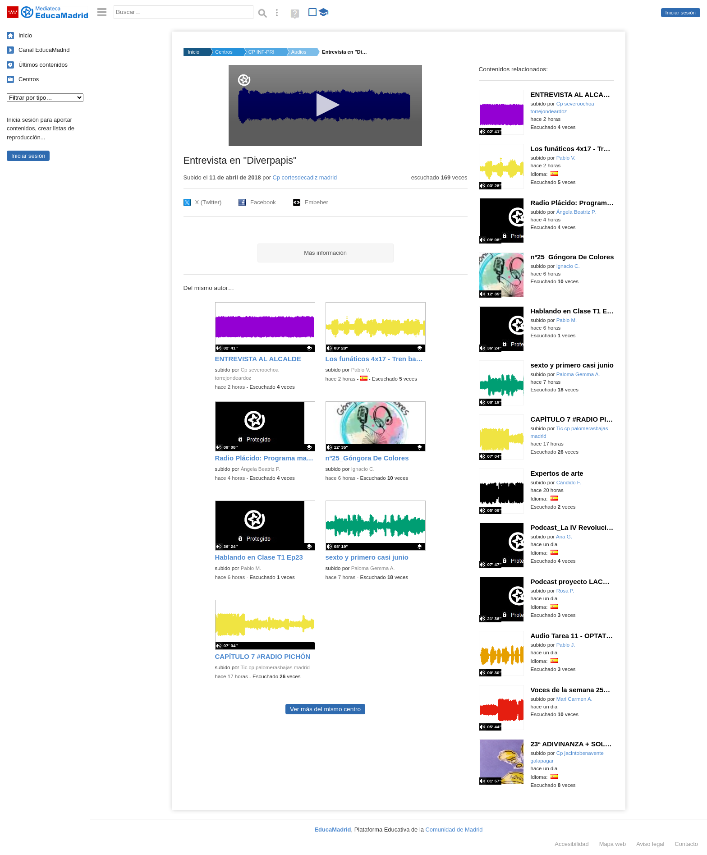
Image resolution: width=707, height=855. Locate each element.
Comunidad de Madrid (454, 829)
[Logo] (244, 80)
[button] (325, 104)
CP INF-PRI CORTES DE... (261, 52)
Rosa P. (565, 590)
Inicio (25, 35)
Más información (325, 252)
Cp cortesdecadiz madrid (305, 177)
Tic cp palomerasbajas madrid (275, 667)
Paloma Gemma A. (373, 568)
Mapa (612, 844)
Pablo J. (565, 645)
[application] (325, 105)
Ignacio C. (363, 469)
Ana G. (564, 536)
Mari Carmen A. (574, 699)
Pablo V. (361, 369)
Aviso (650, 844)
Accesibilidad (571, 844)
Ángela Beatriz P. (260, 469)
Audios (299, 52)
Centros (28, 79)
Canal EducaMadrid (43, 49)
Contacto (686, 844)
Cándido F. (568, 482)
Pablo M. (251, 568)
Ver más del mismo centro (325, 709)
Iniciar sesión (681, 12)
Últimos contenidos (43, 64)
